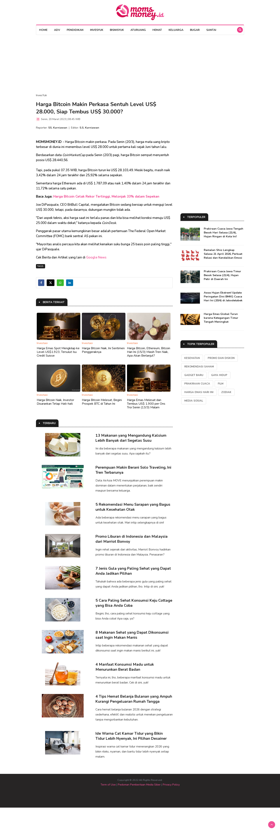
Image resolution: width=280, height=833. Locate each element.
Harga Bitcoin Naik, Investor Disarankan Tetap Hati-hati (55, 402)
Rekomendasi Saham (199, 366)
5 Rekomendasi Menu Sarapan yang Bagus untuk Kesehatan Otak (133, 510)
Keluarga (176, 30)
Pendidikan (75, 30)
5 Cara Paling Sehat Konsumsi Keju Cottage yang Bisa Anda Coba (126, 614)
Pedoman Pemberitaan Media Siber (139, 810)
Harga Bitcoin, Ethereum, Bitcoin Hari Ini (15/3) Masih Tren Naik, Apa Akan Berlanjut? (148, 352)
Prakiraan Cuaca (197, 383)
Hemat (157, 30)
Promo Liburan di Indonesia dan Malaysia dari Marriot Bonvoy (132, 545)
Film (220, 383)
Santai (211, 30)
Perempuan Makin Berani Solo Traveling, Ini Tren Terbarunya (131, 473)
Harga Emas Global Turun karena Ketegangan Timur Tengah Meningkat (221, 318)
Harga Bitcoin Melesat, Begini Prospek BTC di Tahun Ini (102, 402)
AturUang (138, 30)
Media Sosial (193, 401)
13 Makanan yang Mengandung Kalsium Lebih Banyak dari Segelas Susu (131, 438)
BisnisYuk (117, 30)
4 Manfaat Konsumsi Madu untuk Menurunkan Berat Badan (124, 684)
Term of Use (108, 810)
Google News (96, 257)
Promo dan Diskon (221, 358)
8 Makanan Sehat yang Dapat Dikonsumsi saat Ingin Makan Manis (132, 649)
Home (43, 30)
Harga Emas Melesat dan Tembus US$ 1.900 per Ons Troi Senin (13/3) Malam (146, 404)
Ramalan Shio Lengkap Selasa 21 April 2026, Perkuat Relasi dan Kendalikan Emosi (223, 254)
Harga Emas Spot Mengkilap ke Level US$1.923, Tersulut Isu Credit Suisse (58, 352)
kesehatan (192, 358)
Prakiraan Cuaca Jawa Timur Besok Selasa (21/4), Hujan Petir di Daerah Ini (222, 275)
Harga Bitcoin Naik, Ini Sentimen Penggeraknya (103, 350)
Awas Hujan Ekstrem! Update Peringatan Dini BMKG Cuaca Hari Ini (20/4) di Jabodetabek (223, 296)
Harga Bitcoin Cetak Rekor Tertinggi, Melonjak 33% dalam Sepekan (106, 196)
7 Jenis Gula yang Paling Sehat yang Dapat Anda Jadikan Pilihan (133, 580)
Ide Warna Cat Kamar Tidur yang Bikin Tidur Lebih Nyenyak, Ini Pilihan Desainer (132, 761)
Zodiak (226, 392)
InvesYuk (96, 30)
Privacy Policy (171, 810)
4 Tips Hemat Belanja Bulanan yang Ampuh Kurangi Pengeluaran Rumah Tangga (128, 721)
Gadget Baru (193, 375)
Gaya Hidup (219, 375)
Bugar (195, 30)
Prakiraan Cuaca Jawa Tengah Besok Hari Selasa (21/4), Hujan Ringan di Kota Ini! (223, 232)
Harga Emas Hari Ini (199, 392)
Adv (57, 30)
